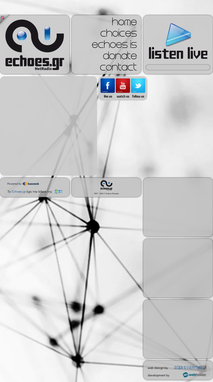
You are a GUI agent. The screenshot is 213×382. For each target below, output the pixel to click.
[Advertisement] (47, 125)
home (124, 23)
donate (120, 57)
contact (118, 68)
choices (118, 34)
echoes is (114, 45)
